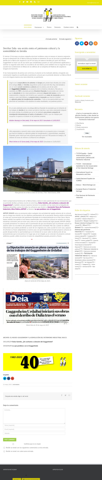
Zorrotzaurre (86, 266)
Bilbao (85, 225)
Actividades (16, 384)
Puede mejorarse (82, 127)
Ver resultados (87, 137)
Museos (91, 242)
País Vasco (86, 258)
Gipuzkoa (84, 238)
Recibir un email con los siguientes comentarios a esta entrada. (27, 448)
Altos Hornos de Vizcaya (81, 214)
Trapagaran (85, 264)
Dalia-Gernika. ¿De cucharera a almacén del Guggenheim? (32, 342)
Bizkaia (77, 227)
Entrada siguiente (65, 39)
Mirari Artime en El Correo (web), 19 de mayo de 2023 (26, 142)
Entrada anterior (51, 39)
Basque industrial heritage (83, 223)
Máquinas (77, 247)
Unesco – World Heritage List (85, 185)
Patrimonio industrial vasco (83, 254)
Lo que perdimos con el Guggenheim (47, 209)
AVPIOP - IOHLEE (80, 216)
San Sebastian (88, 262)
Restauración (78, 262)
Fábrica (76, 238)
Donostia (77, 234)
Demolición (88, 232)
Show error (78, 102)
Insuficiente (81, 129)
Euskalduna (90, 236)
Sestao (77, 264)
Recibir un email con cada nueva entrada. (19, 451)
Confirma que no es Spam (22, 444)
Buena (79, 125)
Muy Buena (80, 123)
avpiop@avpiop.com (93, 2)
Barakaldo (77, 221)
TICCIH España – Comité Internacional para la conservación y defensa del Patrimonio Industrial (85, 156)
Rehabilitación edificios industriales (83, 260)
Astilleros (92, 214)
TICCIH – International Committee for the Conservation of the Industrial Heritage (86, 166)
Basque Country (89, 221)
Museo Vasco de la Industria (81, 245)
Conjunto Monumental (90, 227)
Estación (85, 234)
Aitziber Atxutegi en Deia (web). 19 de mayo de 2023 (26, 120)
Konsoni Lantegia (85, 240)
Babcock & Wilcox (86, 218)
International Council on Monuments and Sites (84, 173)
